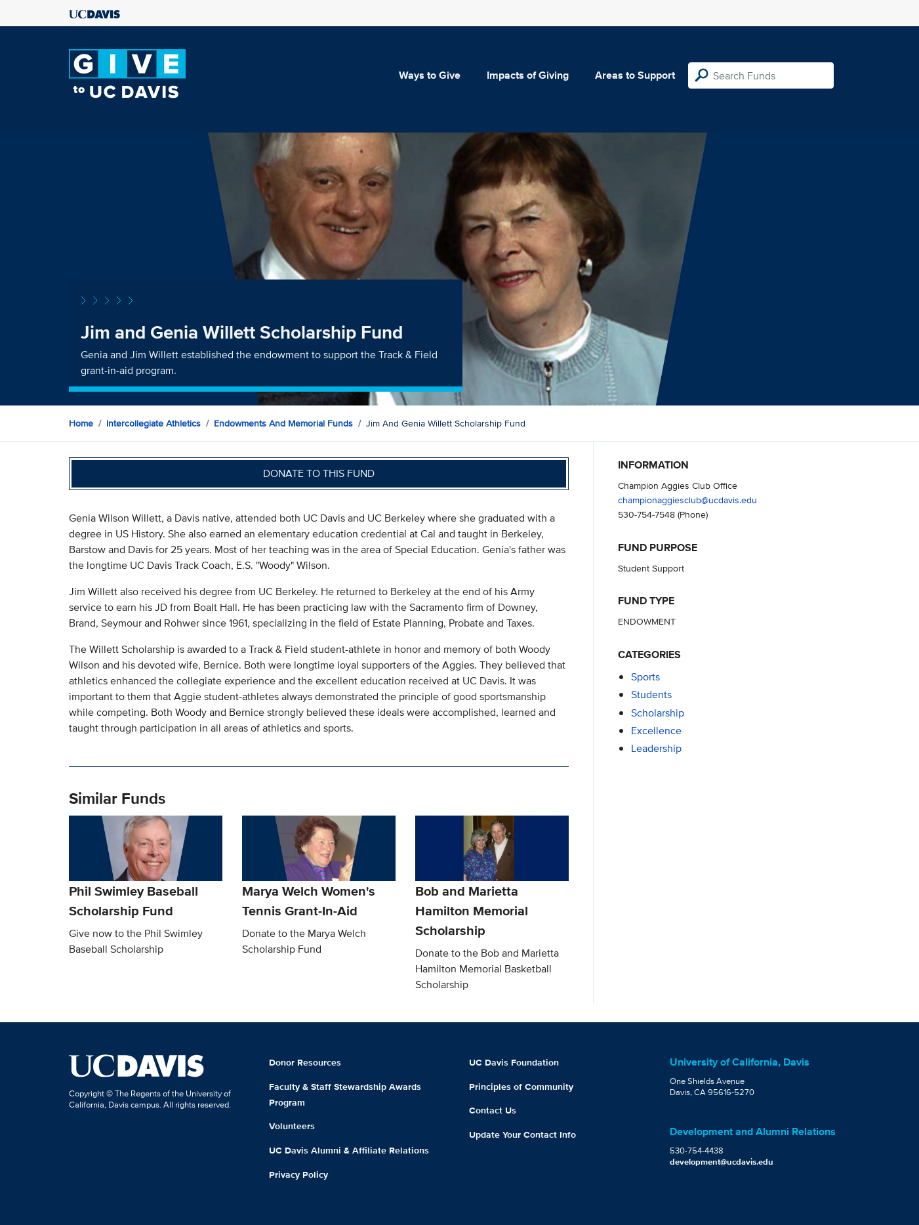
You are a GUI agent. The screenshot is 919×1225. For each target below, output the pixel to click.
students (651, 694)
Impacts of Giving (528, 75)
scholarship (657, 712)
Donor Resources (305, 1062)
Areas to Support (635, 75)
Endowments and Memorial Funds (283, 423)
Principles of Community (521, 1086)
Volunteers (292, 1125)
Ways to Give (429, 75)
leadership (656, 748)
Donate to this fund (319, 473)
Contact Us (492, 1110)
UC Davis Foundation (514, 1062)
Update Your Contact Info (522, 1134)
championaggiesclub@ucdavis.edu (687, 500)
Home (81, 423)
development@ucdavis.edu (721, 1161)
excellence (656, 730)
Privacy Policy (298, 1174)
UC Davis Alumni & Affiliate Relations (349, 1150)
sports (645, 676)
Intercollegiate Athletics (153, 423)
